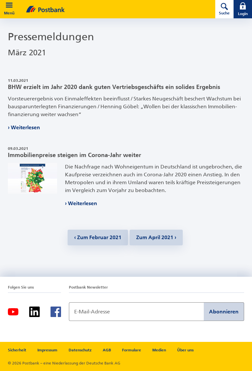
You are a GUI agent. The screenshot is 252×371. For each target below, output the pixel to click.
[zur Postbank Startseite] (111, 9)
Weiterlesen (25, 127)
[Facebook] (56, 312)
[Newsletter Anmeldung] (136, 311)
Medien (159, 350)
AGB (107, 350)
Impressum (47, 350)
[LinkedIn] (34, 312)
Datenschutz (80, 350)
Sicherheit (17, 350)
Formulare (131, 350)
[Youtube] (13, 312)
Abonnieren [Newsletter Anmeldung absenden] (224, 312)
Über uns (185, 350)
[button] (9, 5)
